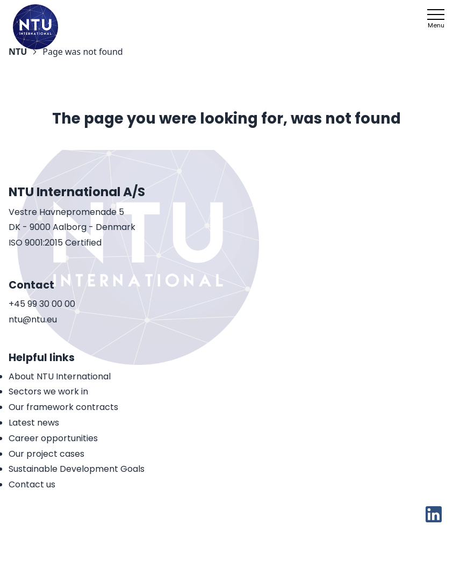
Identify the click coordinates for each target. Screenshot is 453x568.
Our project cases (46, 454)
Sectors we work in (48, 391)
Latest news (34, 422)
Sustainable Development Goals (77, 469)
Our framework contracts (63, 407)
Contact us (32, 484)
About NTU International (60, 376)
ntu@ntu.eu (33, 320)
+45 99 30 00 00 (42, 304)
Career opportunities (53, 438)
